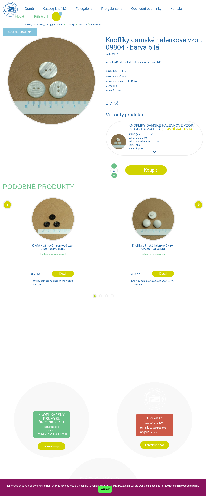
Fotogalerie (84, 9)
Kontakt (176, 9)
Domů (29, 9)
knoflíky (70, 24)
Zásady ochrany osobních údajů (181, 485)
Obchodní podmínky (146, 9)
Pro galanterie (111, 9)
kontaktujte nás (154, 444)
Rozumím (105, 489)
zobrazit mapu (51, 446)
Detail (62, 273)
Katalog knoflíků (55, 9)
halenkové (96, 24)
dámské (83, 24)
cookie (113, 485)
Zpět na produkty (20, 32)
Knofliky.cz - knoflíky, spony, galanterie (43, 24)
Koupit (150, 170)
